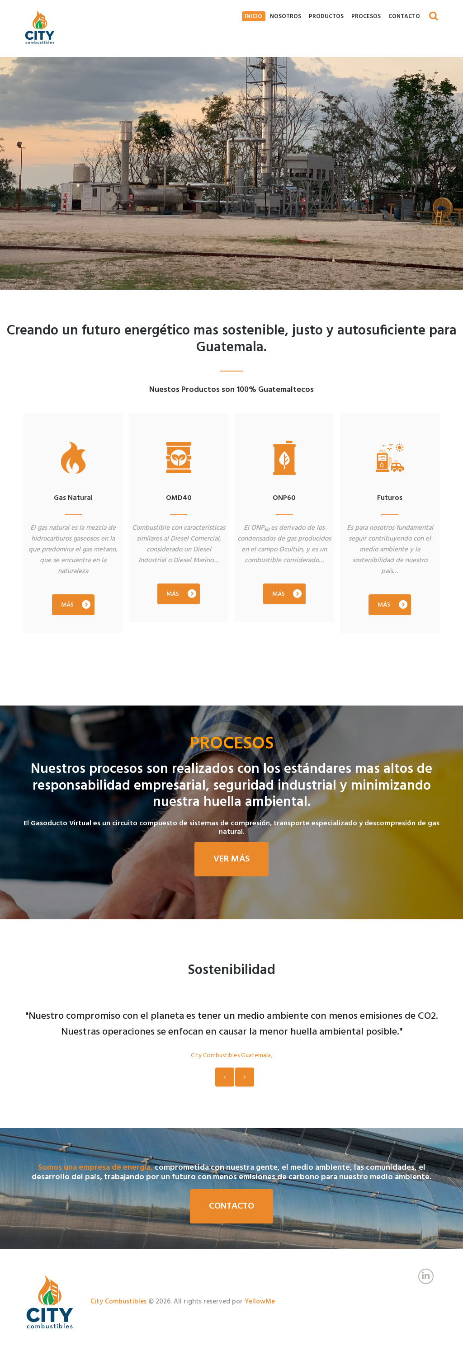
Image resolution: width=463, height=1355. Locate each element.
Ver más (231, 859)
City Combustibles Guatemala (231, 1055)
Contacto (231, 1206)
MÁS (67, 593)
